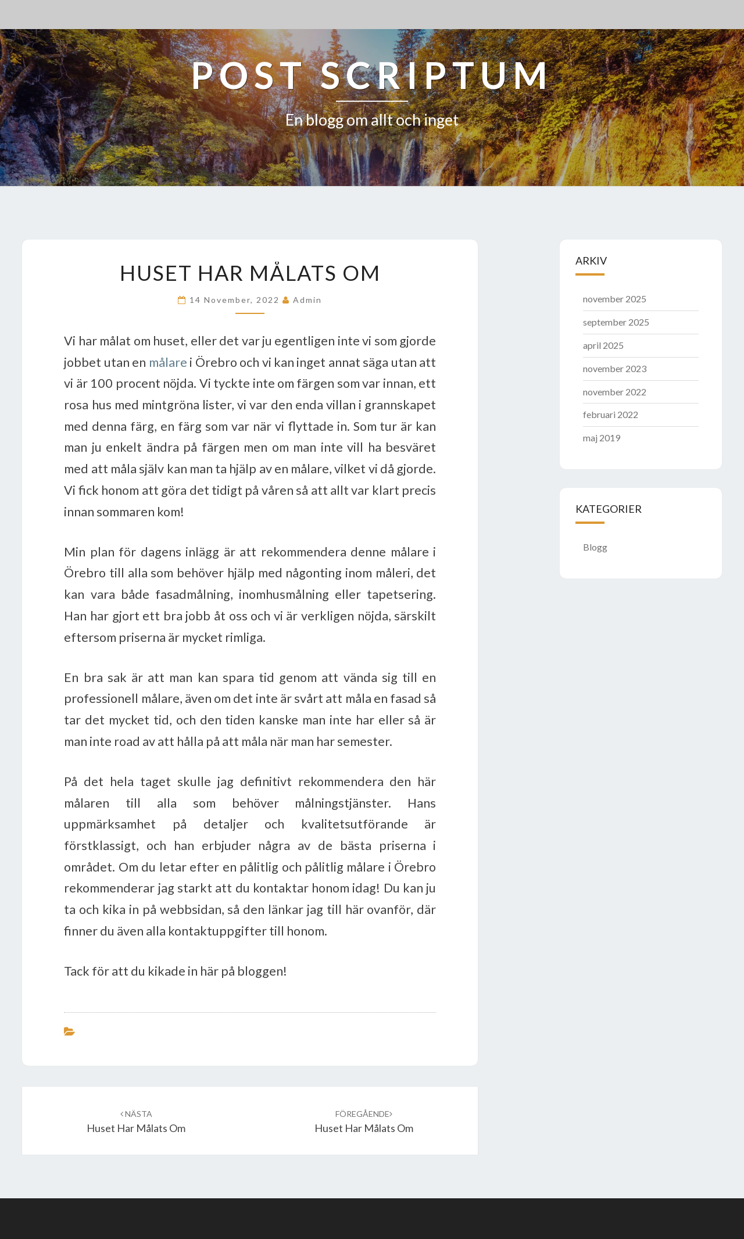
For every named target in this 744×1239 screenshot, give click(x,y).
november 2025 (614, 298)
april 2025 (603, 345)
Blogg (595, 546)
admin (307, 300)
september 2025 (616, 321)
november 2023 (614, 368)
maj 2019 (601, 437)
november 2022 (614, 391)
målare (168, 362)
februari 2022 (610, 414)
